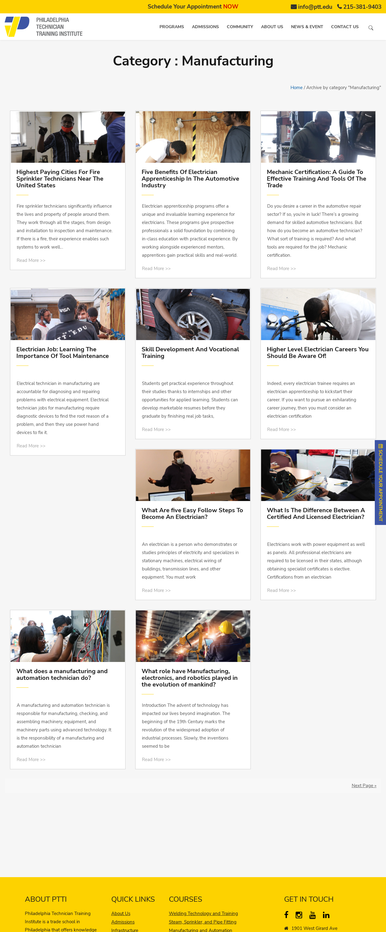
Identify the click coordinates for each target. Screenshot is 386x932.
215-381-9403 (362, 7)
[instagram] (300, 916)
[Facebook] (289, 916)
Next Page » (364, 786)
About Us (120, 913)
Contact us (345, 27)
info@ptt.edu (315, 7)
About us (272, 27)
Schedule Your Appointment (193, 7)
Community (240, 27)
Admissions (205, 27)
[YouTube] (314, 916)
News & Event (307, 27)
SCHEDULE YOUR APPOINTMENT (381, 482)
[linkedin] (327, 916)
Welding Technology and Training (203, 913)
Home (296, 88)
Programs (171, 27)
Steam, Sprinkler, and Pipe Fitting (203, 922)
